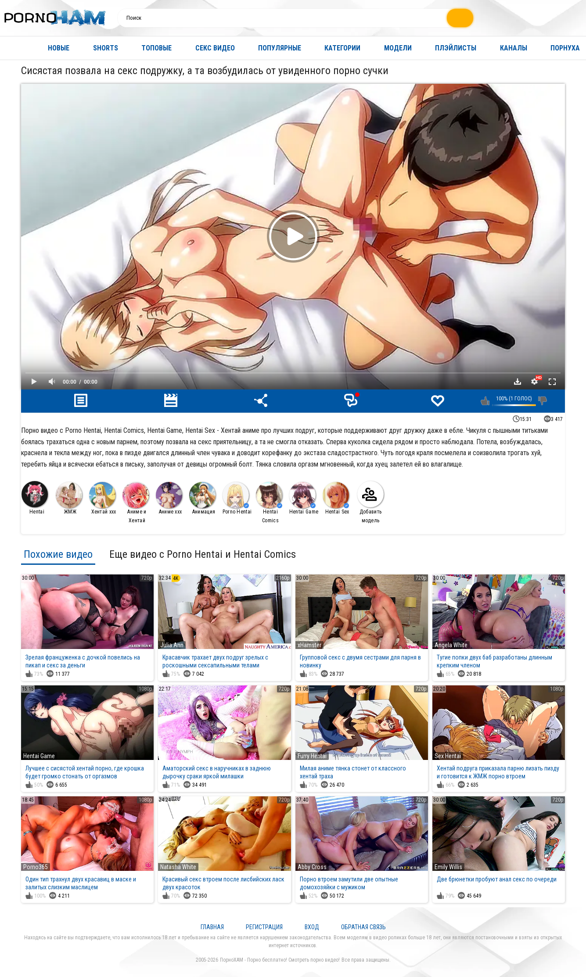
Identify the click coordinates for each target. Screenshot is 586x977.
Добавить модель (370, 502)
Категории (342, 48)
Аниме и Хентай (135, 503)
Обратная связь (363, 927)
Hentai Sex (336, 498)
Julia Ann (171, 645)
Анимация (202, 498)
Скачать (517, 381)
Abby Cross (312, 866)
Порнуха (565, 48)
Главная (15, 48)
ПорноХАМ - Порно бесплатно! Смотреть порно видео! (280, 960)
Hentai (35, 498)
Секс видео (215, 48)
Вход (312, 927)
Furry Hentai (312, 755)
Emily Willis (448, 866)
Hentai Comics (269, 503)
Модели (398, 48)
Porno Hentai (237, 498)
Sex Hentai (448, 755)
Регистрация (264, 927)
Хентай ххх (102, 498)
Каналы (513, 48)
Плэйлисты (455, 48)
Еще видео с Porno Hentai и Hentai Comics (202, 554)
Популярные (279, 48)
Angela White (451, 645)
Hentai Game (303, 498)
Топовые (156, 48)
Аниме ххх (169, 498)
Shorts (105, 48)
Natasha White (178, 866)
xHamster (309, 645)
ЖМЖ (69, 498)
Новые (58, 48)
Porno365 (35, 866)
